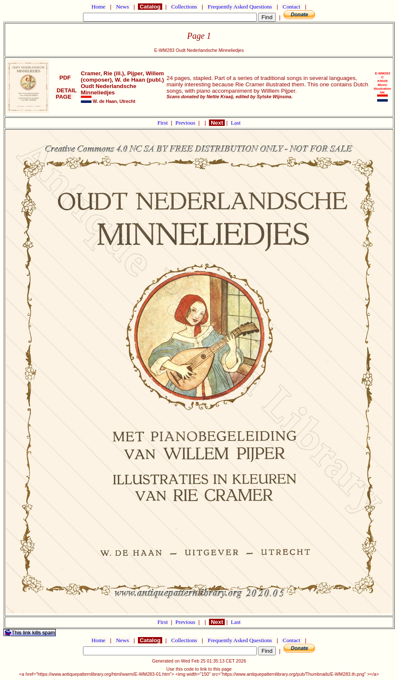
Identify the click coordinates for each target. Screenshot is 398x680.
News (122, 6)
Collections (184, 6)
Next (216, 122)
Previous (186, 122)
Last (236, 122)
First (163, 122)
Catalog (150, 6)
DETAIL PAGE (65, 93)
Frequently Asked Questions (240, 6)
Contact (291, 6)
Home (98, 6)
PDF (65, 77)
